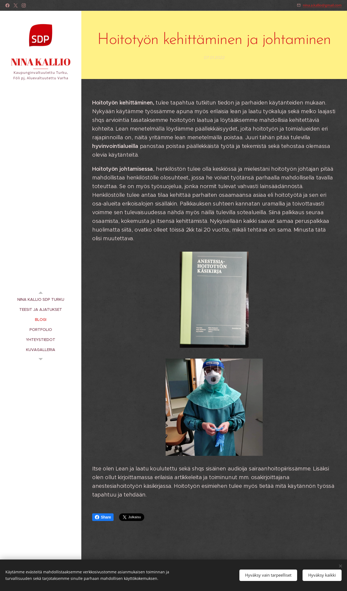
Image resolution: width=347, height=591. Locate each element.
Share (103, 517)
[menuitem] (41, 299)
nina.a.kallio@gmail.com (322, 5)
